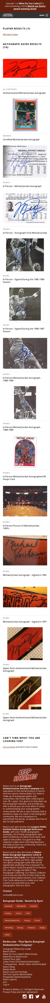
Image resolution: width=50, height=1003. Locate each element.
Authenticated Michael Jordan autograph (24, 93)
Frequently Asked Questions (17, 977)
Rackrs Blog (9, 967)
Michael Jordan (10, 34)
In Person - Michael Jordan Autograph (22, 186)
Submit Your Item (11, 959)
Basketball (21, 906)
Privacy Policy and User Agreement (20, 992)
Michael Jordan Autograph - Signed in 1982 (25, 575)
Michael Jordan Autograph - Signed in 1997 (25, 621)
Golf (28, 913)
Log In (6, 984)
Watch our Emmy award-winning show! (29, 7)
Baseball (8, 906)
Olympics (31, 927)
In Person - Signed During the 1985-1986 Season (23, 280)
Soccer (37, 920)
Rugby (42, 927)
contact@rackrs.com (13, 894)
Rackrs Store (9, 951)
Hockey (8, 913)
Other (7, 935)
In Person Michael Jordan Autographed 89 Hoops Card (24, 477)
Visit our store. (23, 885)
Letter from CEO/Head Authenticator (21, 961)
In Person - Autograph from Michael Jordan (25, 232)
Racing (27, 920)
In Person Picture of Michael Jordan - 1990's (22, 527)
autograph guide (15, 847)
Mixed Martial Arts (12, 920)
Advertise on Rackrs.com (15, 956)
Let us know (9, 747)
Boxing (20, 927)
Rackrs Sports (10, 979)
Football (33, 906)
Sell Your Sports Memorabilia (17, 974)
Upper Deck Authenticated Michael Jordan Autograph (25, 669)
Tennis (18, 913)
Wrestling (9, 927)
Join (5, 982)
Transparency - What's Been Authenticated (24, 964)
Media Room (9, 969)
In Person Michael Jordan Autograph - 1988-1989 (22, 379)
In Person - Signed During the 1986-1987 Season (23, 330)
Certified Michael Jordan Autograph (21, 139)
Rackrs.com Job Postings (15, 972)
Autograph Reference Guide (17, 949)
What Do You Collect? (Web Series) (20, 954)
